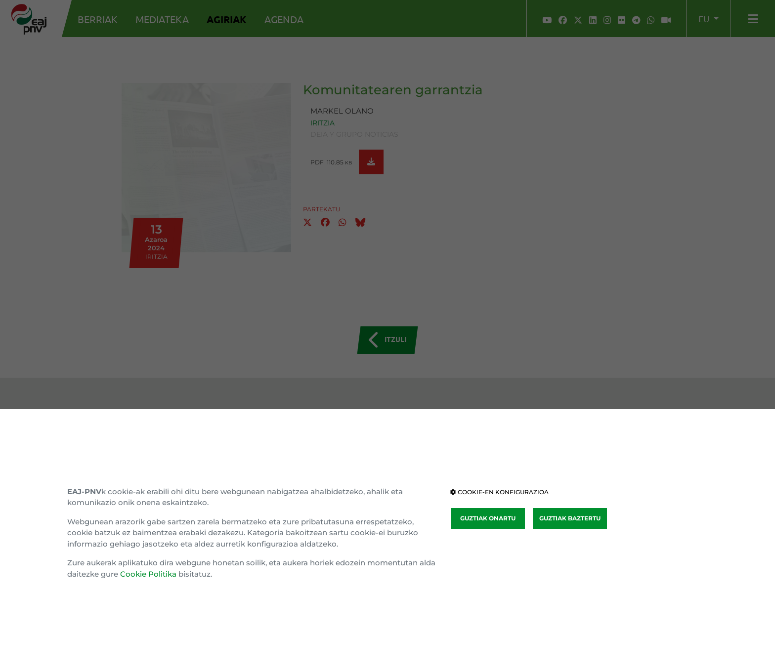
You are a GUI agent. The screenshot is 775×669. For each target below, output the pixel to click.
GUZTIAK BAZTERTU (570, 518)
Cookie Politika (148, 574)
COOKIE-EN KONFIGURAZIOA (499, 492)
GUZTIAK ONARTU (488, 518)
